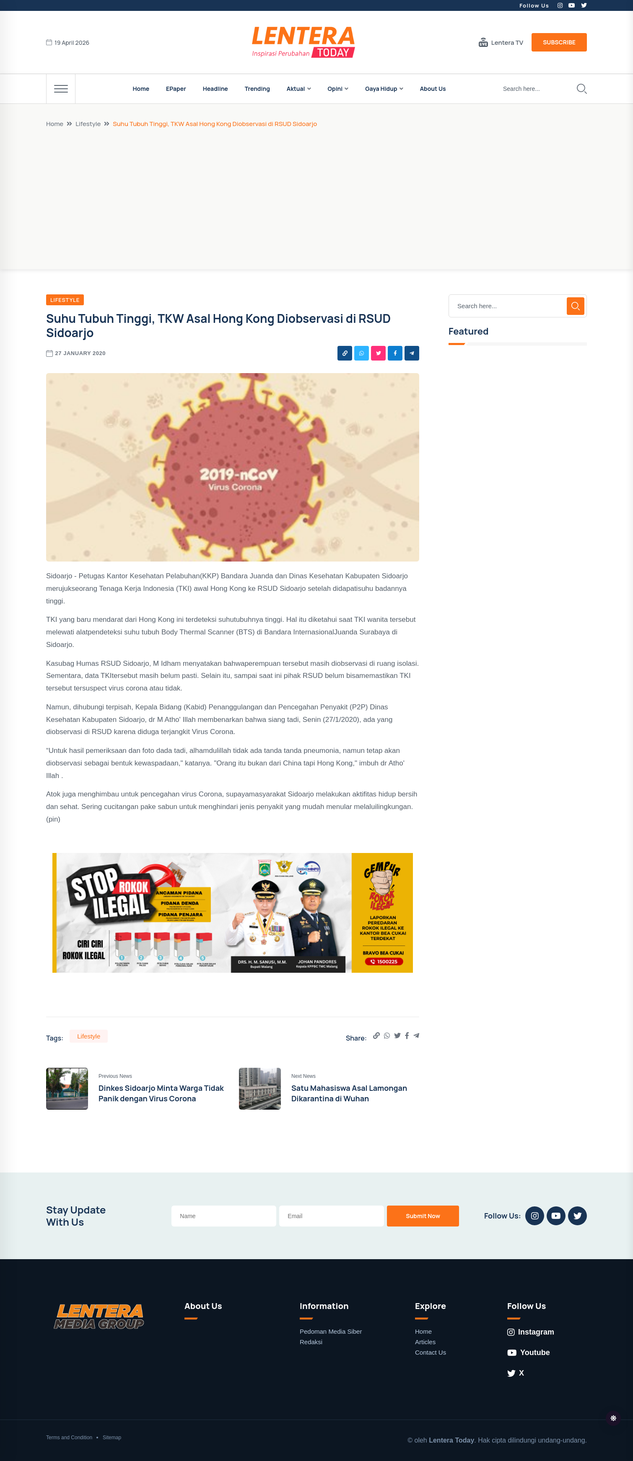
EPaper (176, 89)
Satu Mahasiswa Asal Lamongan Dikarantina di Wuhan (349, 1093)
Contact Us (430, 1352)
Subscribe (559, 42)
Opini (335, 89)
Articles (425, 1341)
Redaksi (311, 1341)
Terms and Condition (69, 1437)
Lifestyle (88, 123)
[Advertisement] (316, 191)
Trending (257, 89)
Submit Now (423, 1216)
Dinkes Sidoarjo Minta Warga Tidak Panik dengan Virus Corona (161, 1093)
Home (140, 89)
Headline (215, 89)
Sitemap (112, 1437)
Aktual (296, 89)
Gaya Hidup (381, 89)
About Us (433, 89)
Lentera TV (501, 42)
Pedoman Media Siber (331, 1331)
